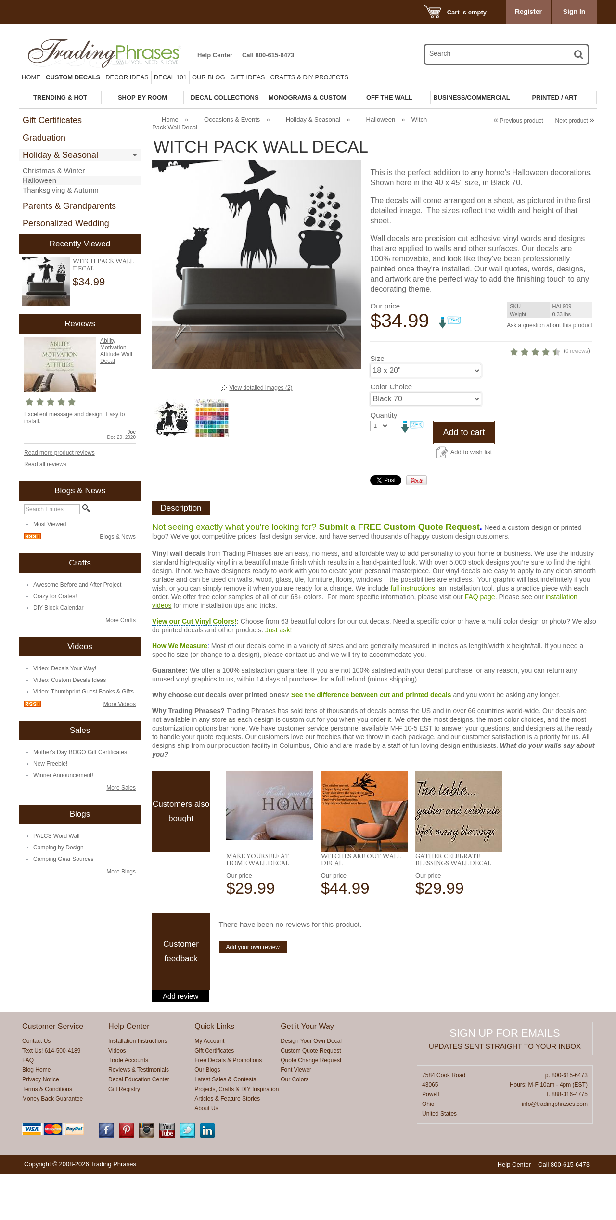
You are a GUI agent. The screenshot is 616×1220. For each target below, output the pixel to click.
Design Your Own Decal (311, 1087)
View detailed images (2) (260, 388)
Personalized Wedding (66, 223)
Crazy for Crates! (55, 596)
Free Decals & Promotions (228, 1106)
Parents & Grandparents (69, 206)
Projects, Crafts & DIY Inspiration (236, 1135)
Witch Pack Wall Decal (103, 264)
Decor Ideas (127, 77)
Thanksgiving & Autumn (61, 190)
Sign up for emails (504, 1079)
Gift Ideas (248, 77)
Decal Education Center (138, 1125)
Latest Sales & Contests (225, 1125)
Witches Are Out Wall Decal (360, 905)
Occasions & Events (232, 119)
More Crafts (120, 620)
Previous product (518, 120)
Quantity (383, 461)
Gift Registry (124, 1135)
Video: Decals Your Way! (64, 668)
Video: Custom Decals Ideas (69, 680)
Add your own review (253, 993)
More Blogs (121, 871)
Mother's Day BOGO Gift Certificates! (80, 752)
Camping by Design (58, 847)
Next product (574, 120)
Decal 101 (170, 77)
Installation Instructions (137, 1087)
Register (528, 11)
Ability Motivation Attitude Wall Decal (116, 350)
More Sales (121, 787)
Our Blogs (207, 1116)
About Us (206, 1154)
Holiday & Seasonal (60, 155)
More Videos (119, 704)
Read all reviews (45, 464)
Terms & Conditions (47, 1135)
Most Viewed (49, 524)
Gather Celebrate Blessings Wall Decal (453, 905)
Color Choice (391, 433)
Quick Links (214, 1072)
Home (31, 77)
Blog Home (36, 1116)
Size (377, 404)
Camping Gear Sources (63, 859)
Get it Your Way (307, 1072)
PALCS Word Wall (56, 836)
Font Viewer (296, 1116)
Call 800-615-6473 (268, 55)
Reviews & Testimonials (138, 1116)
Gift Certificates (52, 120)
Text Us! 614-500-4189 (51, 1096)
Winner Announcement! (63, 775)
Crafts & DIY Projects (309, 77)
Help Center (214, 55)
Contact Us (36, 1087)
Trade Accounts (128, 1106)
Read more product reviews (59, 452)
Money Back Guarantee (52, 1145)
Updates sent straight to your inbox (505, 1092)
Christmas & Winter (54, 171)
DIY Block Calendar (58, 607)
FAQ (28, 1106)
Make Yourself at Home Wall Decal (257, 905)
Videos (117, 1096)
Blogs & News (118, 536)
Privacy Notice (40, 1125)
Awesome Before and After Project (77, 584)
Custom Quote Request (311, 1096)
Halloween (39, 180)
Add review (180, 1042)
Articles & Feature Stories (227, 1145)
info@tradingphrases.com (555, 1150)
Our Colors (294, 1125)
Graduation (44, 137)
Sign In (574, 11)
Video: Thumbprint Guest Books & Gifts (83, 691)
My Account (209, 1087)
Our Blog (208, 77)
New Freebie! (50, 763)
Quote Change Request (311, 1106)
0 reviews (533, 397)
